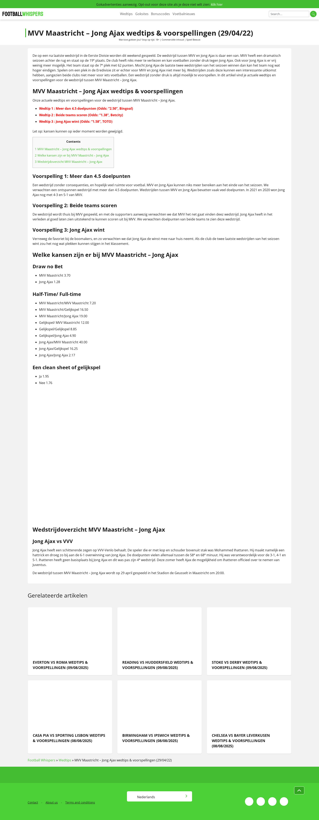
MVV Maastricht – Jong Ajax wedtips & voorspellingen (73, 149)
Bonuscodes (160, 14)
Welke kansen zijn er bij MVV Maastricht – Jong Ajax (72, 155)
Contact (33, 802)
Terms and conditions (80, 802)
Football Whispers (41, 760)
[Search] (289, 14)
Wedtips (126, 14)
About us (52, 802)
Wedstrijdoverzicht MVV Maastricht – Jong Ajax (68, 162)
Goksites (142, 14)
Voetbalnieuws (184, 14)
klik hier (217, 4)
